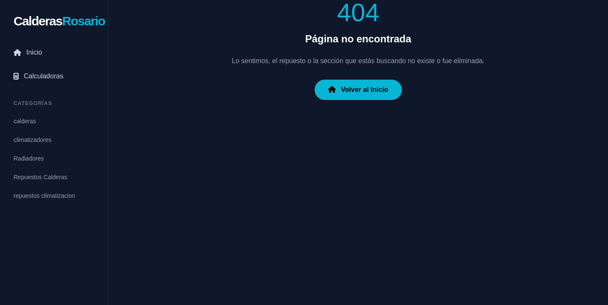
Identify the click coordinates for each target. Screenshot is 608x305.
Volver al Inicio (358, 89)
